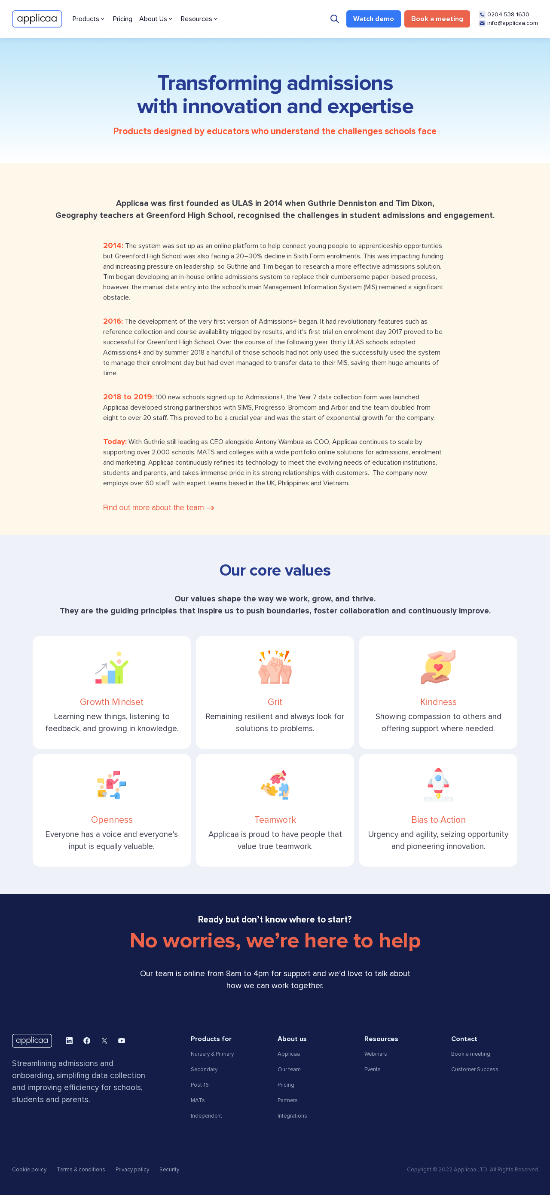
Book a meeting (470, 1054)
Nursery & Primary (212, 1054)
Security (169, 1170)
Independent (206, 1116)
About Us (153, 18)
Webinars (375, 1054)
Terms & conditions (81, 1170)
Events (372, 1069)
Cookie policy (29, 1170)
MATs (198, 1100)
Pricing (122, 18)
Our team (289, 1069)
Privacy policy (132, 1170)
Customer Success (474, 1069)
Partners (288, 1100)
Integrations (292, 1116)
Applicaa (289, 1054)
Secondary (204, 1069)
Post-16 (200, 1085)
